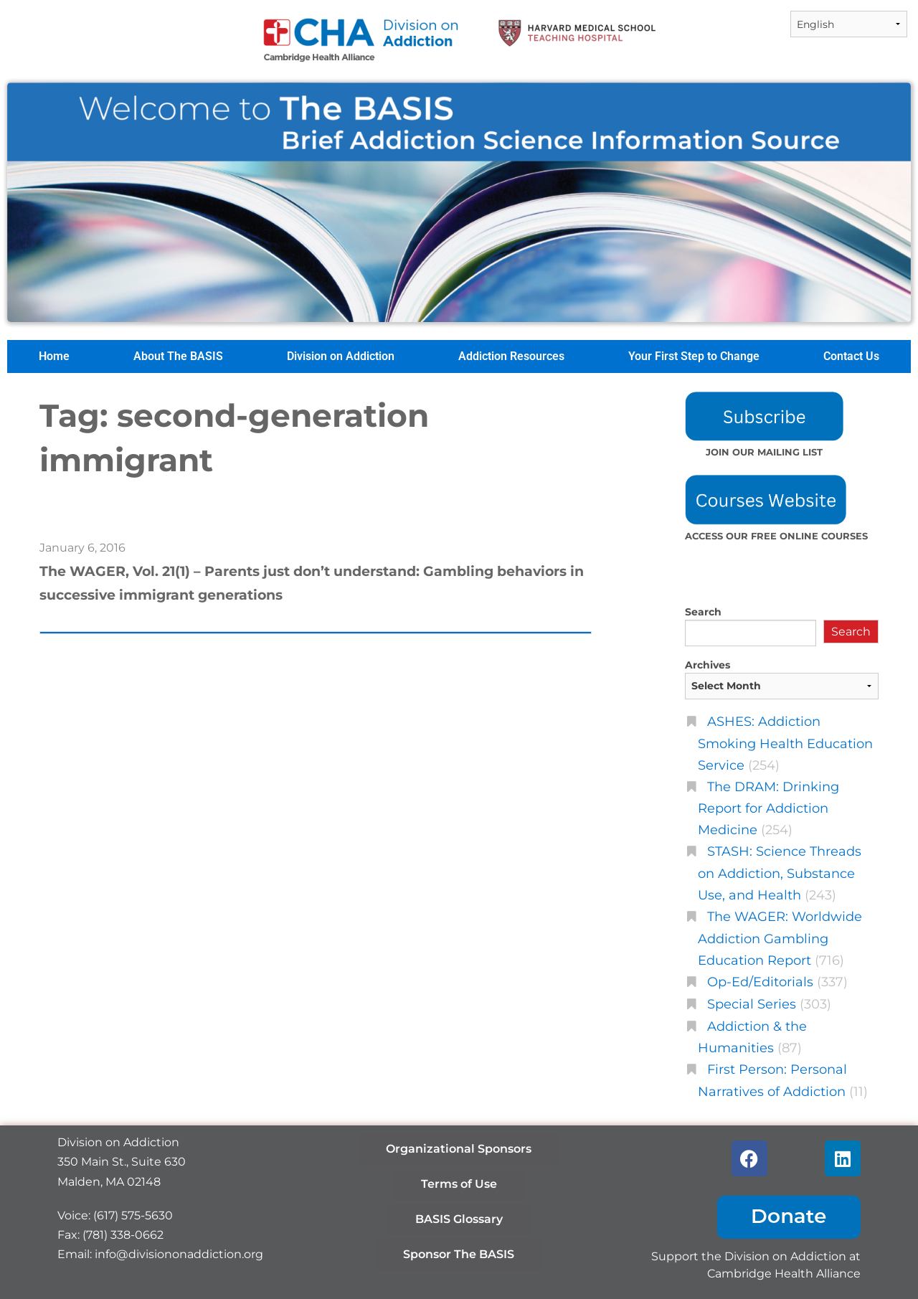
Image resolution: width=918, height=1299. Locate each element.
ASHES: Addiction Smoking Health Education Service (785, 743)
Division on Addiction (340, 356)
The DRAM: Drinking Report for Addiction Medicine (768, 808)
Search (703, 611)
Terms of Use (459, 1184)
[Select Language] (848, 24)
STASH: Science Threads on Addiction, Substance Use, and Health (779, 873)
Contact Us (851, 356)
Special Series (751, 1003)
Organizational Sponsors (458, 1149)
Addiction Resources (511, 356)
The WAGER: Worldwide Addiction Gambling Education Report (780, 938)
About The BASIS (178, 356)
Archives (707, 664)
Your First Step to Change (694, 356)
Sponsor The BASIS (458, 1254)
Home (54, 356)
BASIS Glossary (459, 1219)
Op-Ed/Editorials (760, 981)
